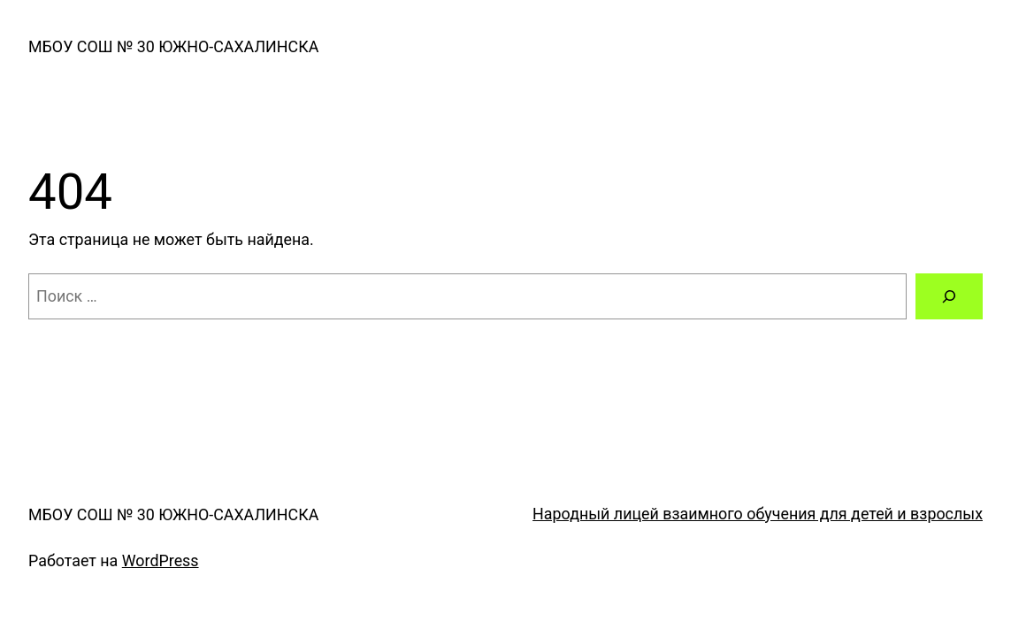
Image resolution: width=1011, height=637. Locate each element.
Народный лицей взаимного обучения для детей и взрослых (757, 513)
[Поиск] (949, 296)
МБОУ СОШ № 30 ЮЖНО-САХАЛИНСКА (173, 46)
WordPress (160, 560)
